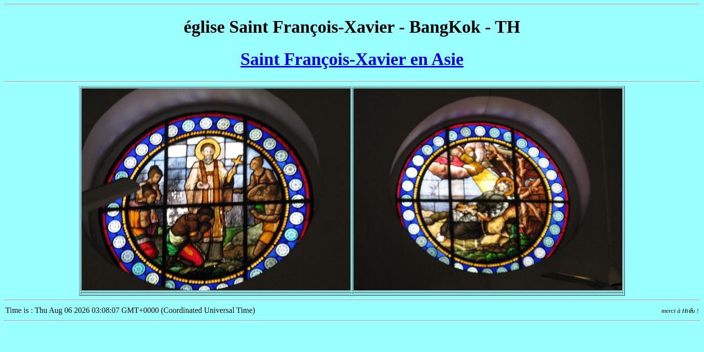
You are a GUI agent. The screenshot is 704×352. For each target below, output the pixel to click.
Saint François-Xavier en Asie (352, 59)
